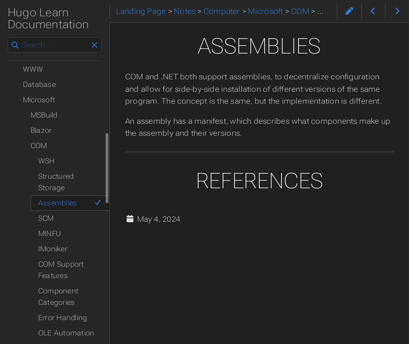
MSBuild (44, 115)
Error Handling (62, 317)
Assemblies (70, 203)
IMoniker (52, 249)
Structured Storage (56, 182)
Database (39, 84)
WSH (46, 161)
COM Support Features (61, 270)
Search (8, 37)
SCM (46, 218)
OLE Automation (66, 333)
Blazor (41, 130)
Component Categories (58, 297)
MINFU (49, 233)
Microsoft (39, 100)
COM (39, 145)
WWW (33, 69)
